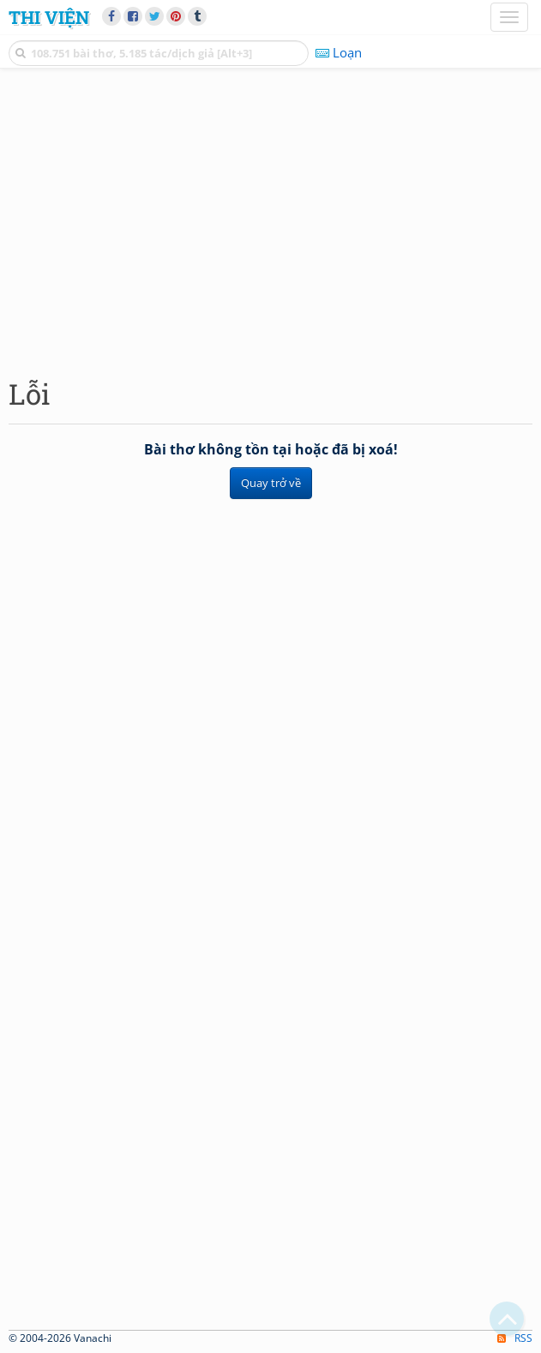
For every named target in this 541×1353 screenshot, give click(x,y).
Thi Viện (49, 17)
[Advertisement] (270, 219)
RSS (514, 1338)
